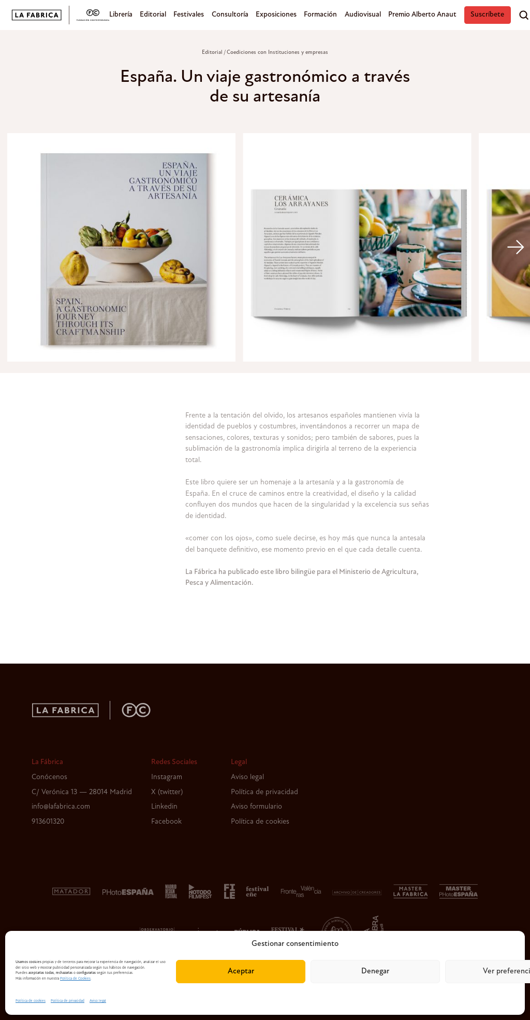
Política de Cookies (75, 979)
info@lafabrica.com (61, 807)
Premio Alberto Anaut (422, 15)
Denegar (375, 971)
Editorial (153, 15)
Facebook (166, 822)
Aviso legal (98, 1001)
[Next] (515, 247)
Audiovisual (363, 15)
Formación (320, 15)
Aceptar (241, 971)
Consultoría (230, 15)
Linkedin (164, 807)
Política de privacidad (67, 1001)
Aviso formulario (256, 807)
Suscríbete (487, 15)
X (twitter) (167, 792)
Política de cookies (31, 1001)
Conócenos (49, 777)
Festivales (188, 15)
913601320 (48, 822)
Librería (120, 15)
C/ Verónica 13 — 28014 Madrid (82, 792)
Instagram (166, 777)
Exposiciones (276, 15)
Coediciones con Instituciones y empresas (277, 52)
